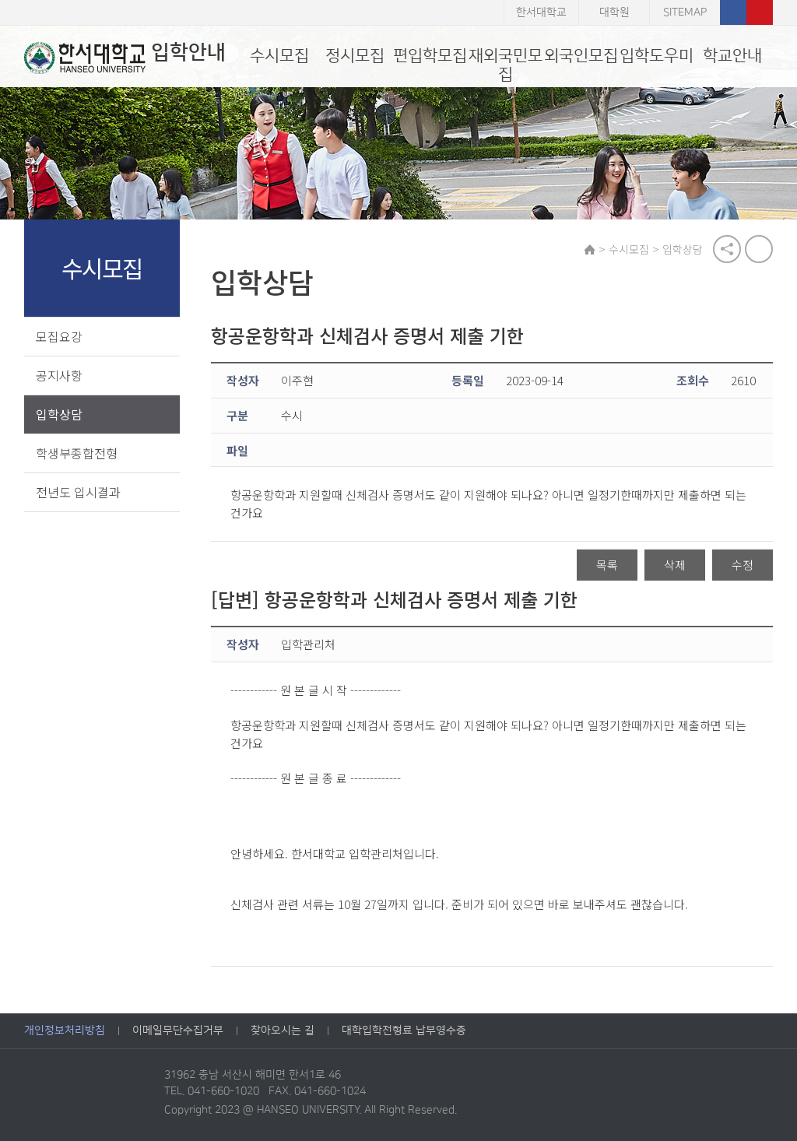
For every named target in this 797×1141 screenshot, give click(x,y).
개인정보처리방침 (64, 1031)
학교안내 (732, 56)
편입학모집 (430, 56)
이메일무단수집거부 (177, 1031)
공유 (727, 249)
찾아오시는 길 (282, 1031)
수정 (742, 565)
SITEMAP (685, 12)
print (759, 249)
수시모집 (279, 56)
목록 (607, 565)
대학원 (614, 12)
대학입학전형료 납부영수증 (404, 1031)
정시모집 (354, 56)
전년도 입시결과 (78, 492)
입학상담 (59, 414)
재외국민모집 (505, 65)
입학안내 (125, 57)
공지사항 (59, 375)
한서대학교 (541, 12)
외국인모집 (581, 56)
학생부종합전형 (77, 453)
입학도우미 (656, 56)
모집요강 (59, 336)
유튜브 (759, 12)
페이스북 (733, 12)
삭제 (675, 565)
